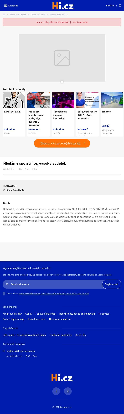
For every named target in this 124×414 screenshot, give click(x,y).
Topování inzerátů (45, 313)
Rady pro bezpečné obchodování (77, 313)
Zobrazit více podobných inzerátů (60, 143)
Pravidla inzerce (36, 319)
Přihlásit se (111, 5)
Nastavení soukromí (60, 319)
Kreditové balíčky (12, 313)
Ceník (28, 313)
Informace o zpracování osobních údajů (24, 335)
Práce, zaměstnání (18, 14)
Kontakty (80, 335)
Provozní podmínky (13, 319)
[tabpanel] (62, 58)
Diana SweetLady (15, 190)
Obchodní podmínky (61, 335)
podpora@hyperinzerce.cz (20, 351)
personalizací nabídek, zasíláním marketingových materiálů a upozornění (54, 293)
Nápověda (103, 313)
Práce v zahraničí (38, 14)
